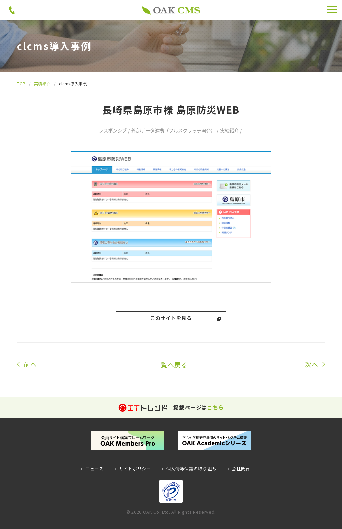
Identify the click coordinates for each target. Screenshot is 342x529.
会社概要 (240, 468)
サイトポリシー (135, 468)
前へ (30, 364)
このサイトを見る (171, 318)
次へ (311, 364)
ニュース (95, 468)
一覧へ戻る (171, 364)
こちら (215, 408)
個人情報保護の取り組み (191, 468)
